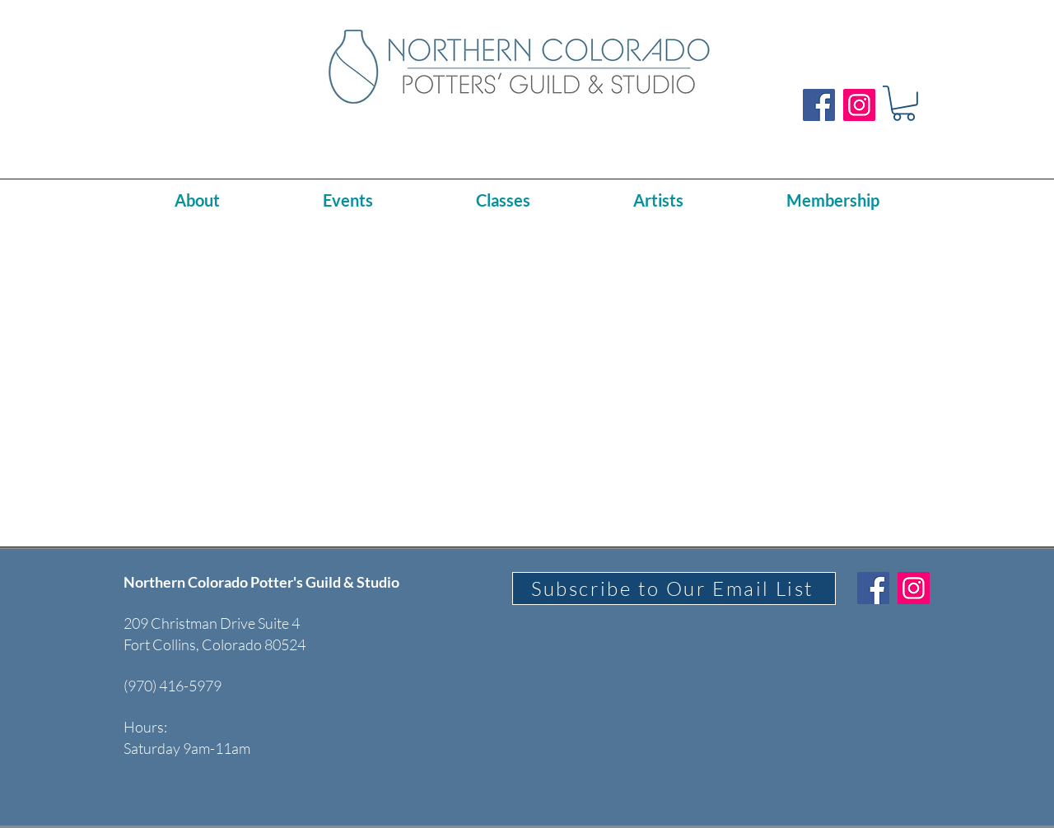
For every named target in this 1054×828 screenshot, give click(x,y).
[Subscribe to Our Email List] (674, 588)
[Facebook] (819, 105)
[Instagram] (859, 105)
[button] (904, 103)
